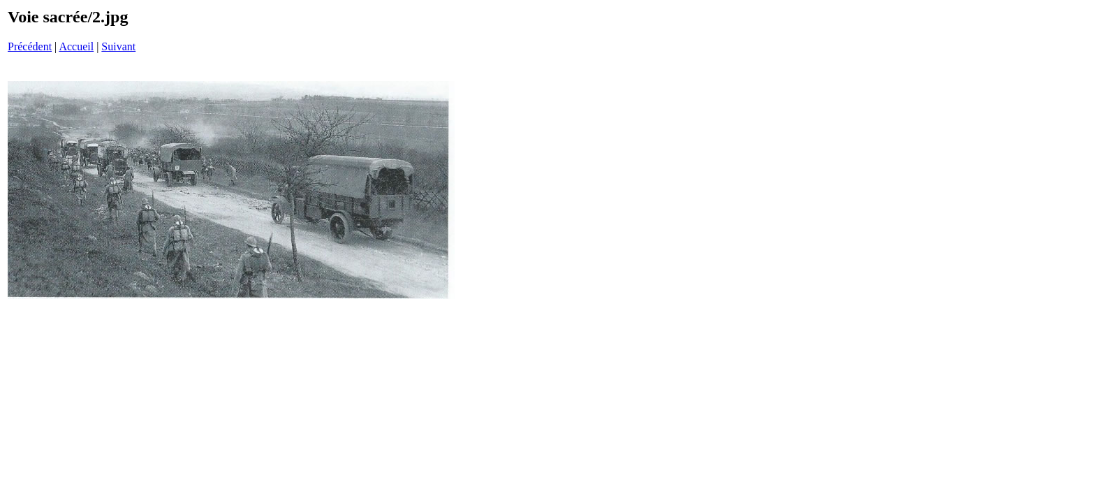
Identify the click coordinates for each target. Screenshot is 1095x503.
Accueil (76, 46)
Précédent (30, 46)
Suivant (118, 46)
